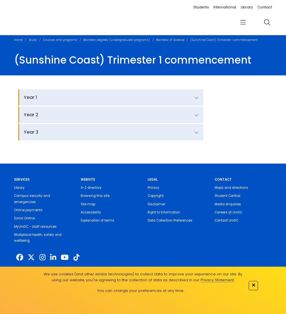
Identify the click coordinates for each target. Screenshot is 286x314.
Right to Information (164, 212)
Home (18, 40)
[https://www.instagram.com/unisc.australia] (42, 257)
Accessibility (91, 212)
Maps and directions (231, 187)
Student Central (227, 196)
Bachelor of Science (170, 40)
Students (201, 7)
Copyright (156, 196)
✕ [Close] (253, 285)
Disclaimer (156, 204)
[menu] (243, 22)
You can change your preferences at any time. (140, 290)
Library (247, 7)
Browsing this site (95, 196)
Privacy (153, 187)
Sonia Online (24, 218)
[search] (267, 22)
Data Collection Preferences (170, 220)
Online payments (28, 210)
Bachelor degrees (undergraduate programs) (116, 40)
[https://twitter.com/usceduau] (31, 257)
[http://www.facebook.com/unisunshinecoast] (19, 257)
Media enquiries (228, 204)
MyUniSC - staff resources (35, 226)
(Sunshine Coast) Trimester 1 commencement (224, 40)
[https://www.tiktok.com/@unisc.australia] (76, 257)
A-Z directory (91, 187)
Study (33, 40)
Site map (88, 204)
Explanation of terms (97, 220)
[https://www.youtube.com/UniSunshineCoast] (65, 257)
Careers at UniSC (228, 212)
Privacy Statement (217, 280)
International (224, 7)
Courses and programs (60, 40)
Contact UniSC (226, 220)
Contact (264, 7)
